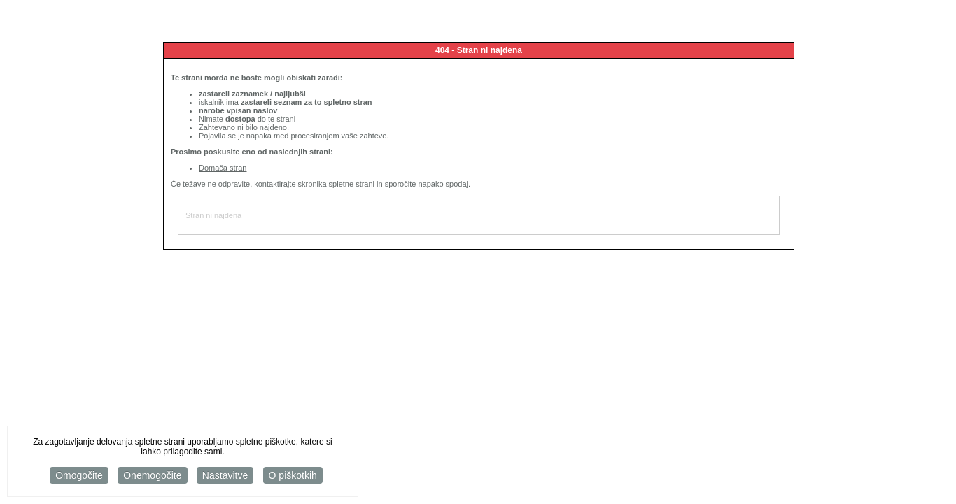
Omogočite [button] (79, 476)
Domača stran (222, 168)
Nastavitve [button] (225, 476)
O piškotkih (293, 476)
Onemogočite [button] (152, 476)
